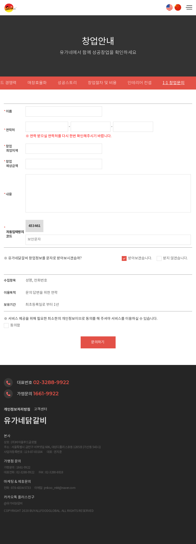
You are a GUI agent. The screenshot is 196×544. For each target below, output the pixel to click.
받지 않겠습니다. (175, 258)
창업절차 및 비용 (102, 83)
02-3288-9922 (51, 382)
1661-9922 (46, 393)
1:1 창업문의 (174, 83)
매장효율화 (37, 83)
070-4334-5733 (21, 488)
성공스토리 (67, 83)
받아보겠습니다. (140, 258)
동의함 (15, 325)
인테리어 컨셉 (140, 83)
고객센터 (40, 409)
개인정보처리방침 (17, 409)
